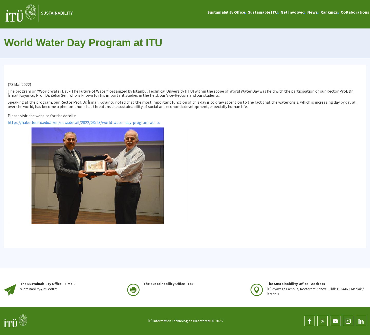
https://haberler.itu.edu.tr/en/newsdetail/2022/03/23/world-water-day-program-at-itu (84, 122)
